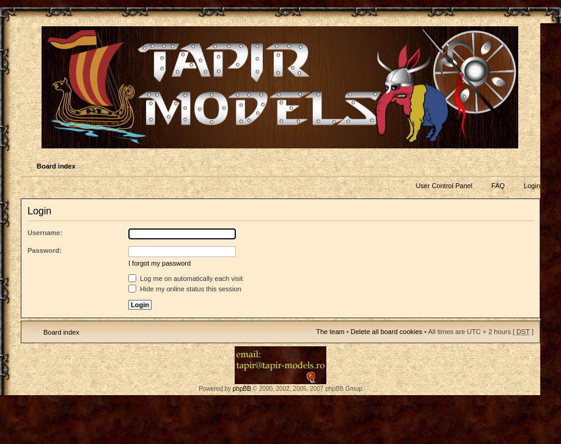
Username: (45, 232)
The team (330, 331)
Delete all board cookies (386, 331)
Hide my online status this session (184, 289)
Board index (56, 166)
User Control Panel (444, 185)
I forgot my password (159, 263)
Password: (45, 250)
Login (532, 185)
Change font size (530, 166)
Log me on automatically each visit (185, 278)
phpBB (242, 388)
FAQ (498, 185)
